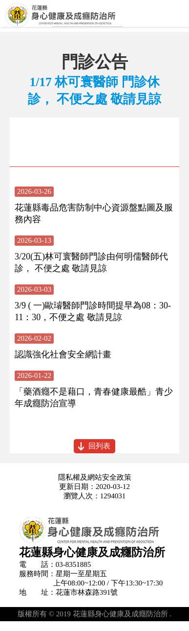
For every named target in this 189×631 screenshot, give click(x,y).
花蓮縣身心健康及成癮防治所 (94, 18)
